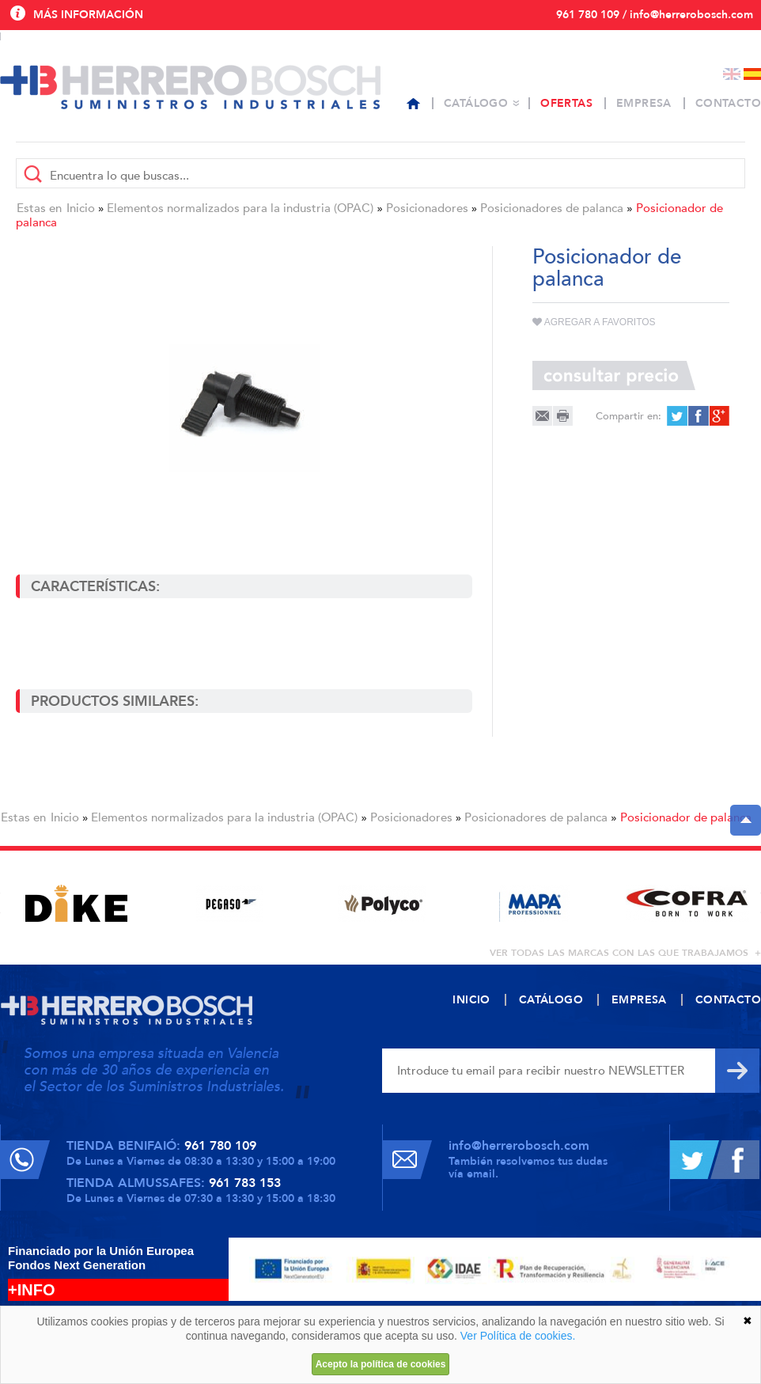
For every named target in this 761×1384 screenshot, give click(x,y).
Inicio (80, 208)
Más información (88, 14)
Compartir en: (628, 416)
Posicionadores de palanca (551, 208)
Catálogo (476, 103)
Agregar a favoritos (594, 322)
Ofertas (566, 103)
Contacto (728, 103)
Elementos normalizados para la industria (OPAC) (240, 208)
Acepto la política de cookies (381, 1364)
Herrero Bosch (190, 87)
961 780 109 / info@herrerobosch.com (654, 14)
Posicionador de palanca (686, 817)
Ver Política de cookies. (518, 1335)
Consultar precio (613, 375)
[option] (76, 903)
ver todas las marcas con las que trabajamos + (625, 952)
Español (752, 74)
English (731, 74)
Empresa (644, 103)
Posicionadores (427, 208)
